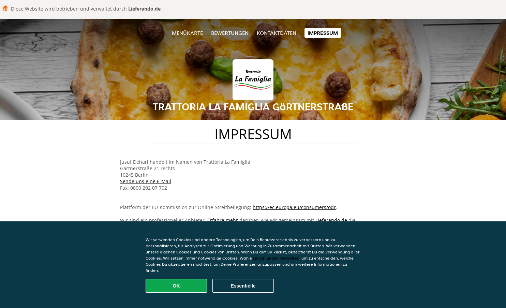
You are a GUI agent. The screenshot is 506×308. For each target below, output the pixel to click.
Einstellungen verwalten (276, 258)
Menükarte (187, 32)
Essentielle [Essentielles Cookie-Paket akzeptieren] (242, 286)
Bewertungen (230, 32)
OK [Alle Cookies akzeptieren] (176, 286)
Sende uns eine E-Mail (145, 181)
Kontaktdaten (276, 32)
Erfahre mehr (222, 220)
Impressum (323, 32)
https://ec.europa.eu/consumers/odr (294, 207)
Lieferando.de (331, 220)
